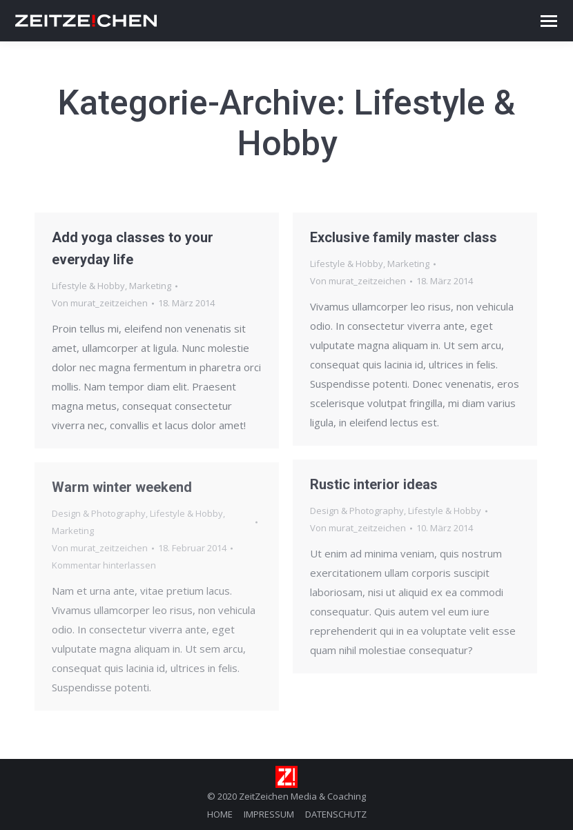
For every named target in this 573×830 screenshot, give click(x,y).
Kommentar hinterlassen (104, 565)
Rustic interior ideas (374, 484)
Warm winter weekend (122, 487)
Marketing (150, 285)
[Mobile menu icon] (548, 21)
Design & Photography (357, 510)
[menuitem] (220, 814)
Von (100, 303)
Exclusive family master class (403, 237)
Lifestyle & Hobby (88, 285)
